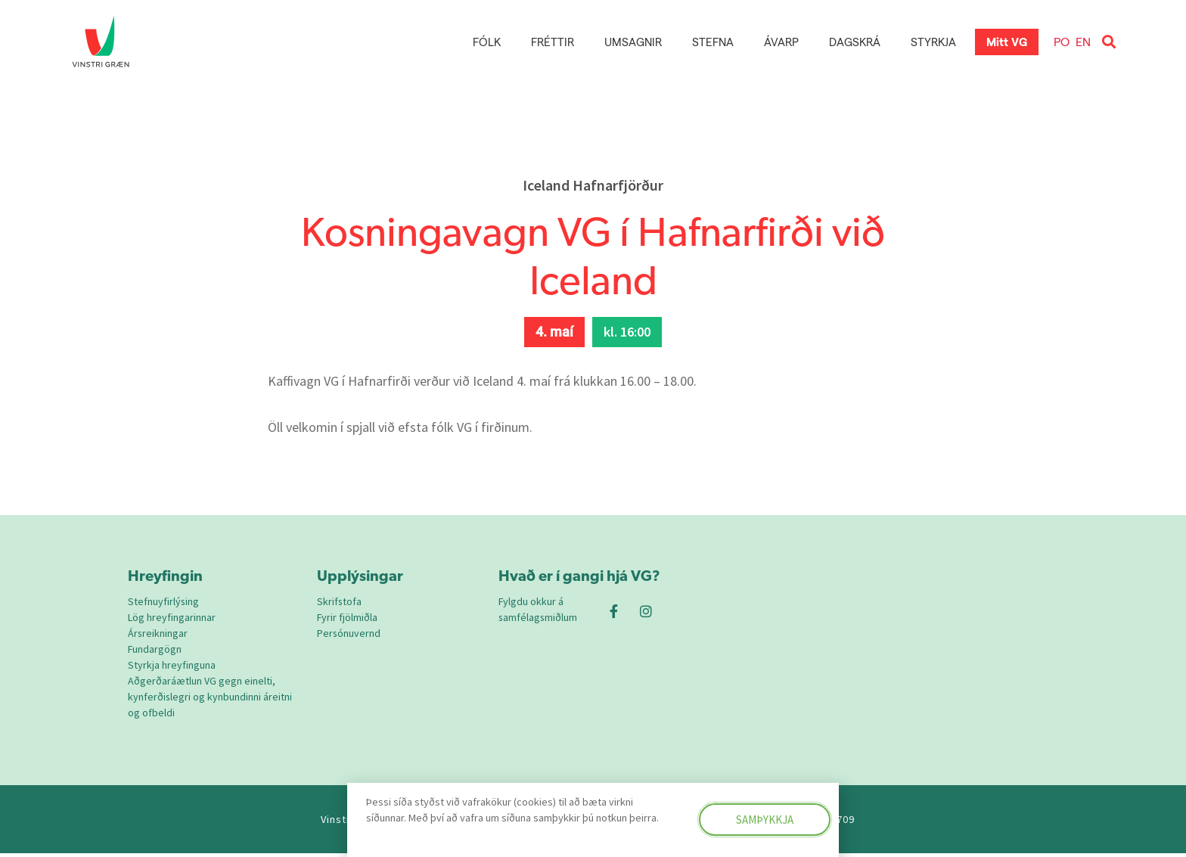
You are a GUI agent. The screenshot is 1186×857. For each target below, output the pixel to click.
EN (1083, 41)
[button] (1109, 41)
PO (1062, 41)
